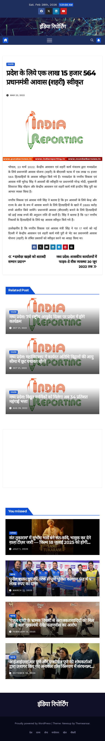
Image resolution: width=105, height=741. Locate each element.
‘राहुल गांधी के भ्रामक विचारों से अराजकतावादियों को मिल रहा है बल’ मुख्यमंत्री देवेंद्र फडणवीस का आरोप (51, 623)
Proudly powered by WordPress (33, 723)
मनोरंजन (13, 533)
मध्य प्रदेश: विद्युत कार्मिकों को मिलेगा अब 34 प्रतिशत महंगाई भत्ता (48, 399)
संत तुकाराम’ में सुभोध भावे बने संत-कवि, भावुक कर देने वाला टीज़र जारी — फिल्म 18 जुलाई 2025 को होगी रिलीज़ (50, 542)
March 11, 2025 (22, 590)
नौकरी (73, 732)
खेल (65, 732)
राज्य (38, 732)
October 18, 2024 (24, 673)
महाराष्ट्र (12, 574)
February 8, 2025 (24, 631)
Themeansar (83, 723)
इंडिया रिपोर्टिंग (52, 26)
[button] (92, 40)
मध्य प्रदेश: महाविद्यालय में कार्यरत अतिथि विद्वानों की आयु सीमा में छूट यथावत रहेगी (51, 359)
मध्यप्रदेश (10, 64)
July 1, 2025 (20, 549)
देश (30, 732)
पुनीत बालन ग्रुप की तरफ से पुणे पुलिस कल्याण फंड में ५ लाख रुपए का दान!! (50, 581)
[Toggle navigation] (49, 40)
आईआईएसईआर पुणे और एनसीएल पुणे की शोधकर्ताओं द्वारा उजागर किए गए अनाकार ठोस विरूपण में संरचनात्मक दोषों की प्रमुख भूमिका (51, 666)
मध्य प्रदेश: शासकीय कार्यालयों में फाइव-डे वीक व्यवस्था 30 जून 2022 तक (76, 262)
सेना (46, 732)
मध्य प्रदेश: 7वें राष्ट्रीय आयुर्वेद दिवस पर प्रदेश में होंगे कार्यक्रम (47, 319)
